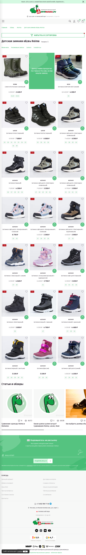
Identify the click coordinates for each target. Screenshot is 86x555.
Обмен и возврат (7, 483)
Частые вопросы (7, 491)
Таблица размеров (49, 491)
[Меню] (3, 21)
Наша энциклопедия (50, 487)
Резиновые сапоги (17, 47)
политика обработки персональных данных (37, 552)
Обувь (13, 27)
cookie (19, 551)
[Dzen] (41, 530)
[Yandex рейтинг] (36, 538)
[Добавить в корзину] (26, 82)
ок (25, 551)
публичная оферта (56, 552)
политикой (30, 465)
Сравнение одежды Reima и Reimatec (13, 425)
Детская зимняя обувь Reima (34, 27)
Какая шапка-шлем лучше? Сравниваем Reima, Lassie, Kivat (46, 425)
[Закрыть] (83, 2)
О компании (47, 495)
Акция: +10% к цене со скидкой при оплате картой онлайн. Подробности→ (43, 1)
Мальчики (5, 47)
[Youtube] (49, 530)
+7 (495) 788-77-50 (43, 504)
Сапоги (28, 47)
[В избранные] (26, 56)
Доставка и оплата (49, 479)
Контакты (5, 498)
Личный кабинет (7, 479)
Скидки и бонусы (49, 483)
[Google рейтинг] (50, 538)
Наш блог (5, 487)
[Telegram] (51, 504)
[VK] (45, 530)
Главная (5, 27)
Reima (20, 27)
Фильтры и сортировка (44, 35)
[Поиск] (70, 21)
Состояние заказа (8, 495)
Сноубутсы (37, 47)
